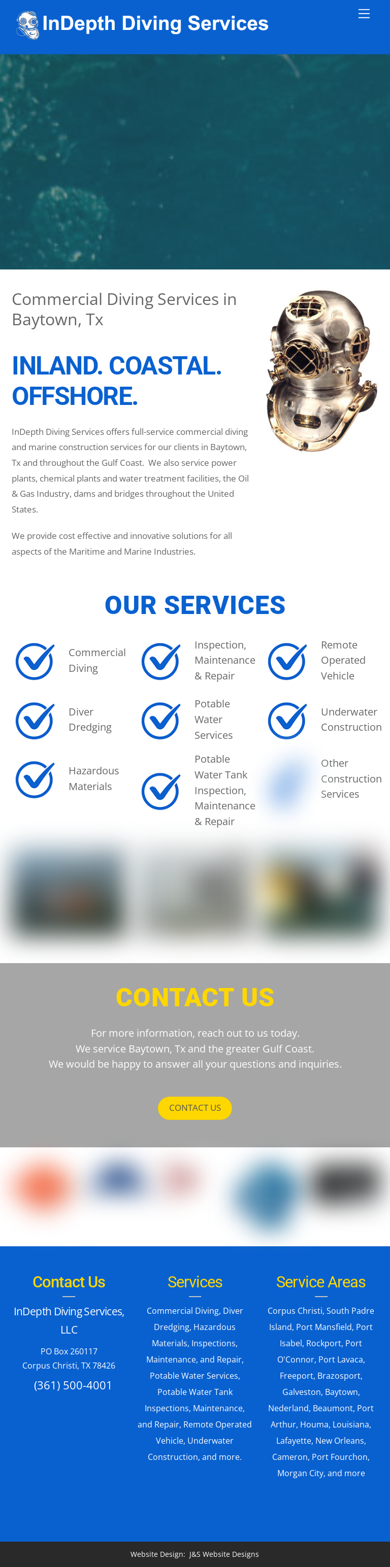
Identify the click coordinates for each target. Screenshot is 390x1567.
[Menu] (364, 14)
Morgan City (300, 1473)
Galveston (301, 1392)
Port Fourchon (340, 1456)
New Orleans (339, 1440)
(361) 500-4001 (73, 1384)
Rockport (323, 1343)
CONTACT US (195, 1107)
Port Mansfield (324, 1327)
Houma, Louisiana (334, 1424)
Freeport (296, 1375)
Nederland (288, 1408)
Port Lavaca (340, 1359)
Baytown (341, 1392)
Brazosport (339, 1375)
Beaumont (333, 1408)
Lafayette (293, 1440)
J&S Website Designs (224, 1554)
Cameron (290, 1456)
